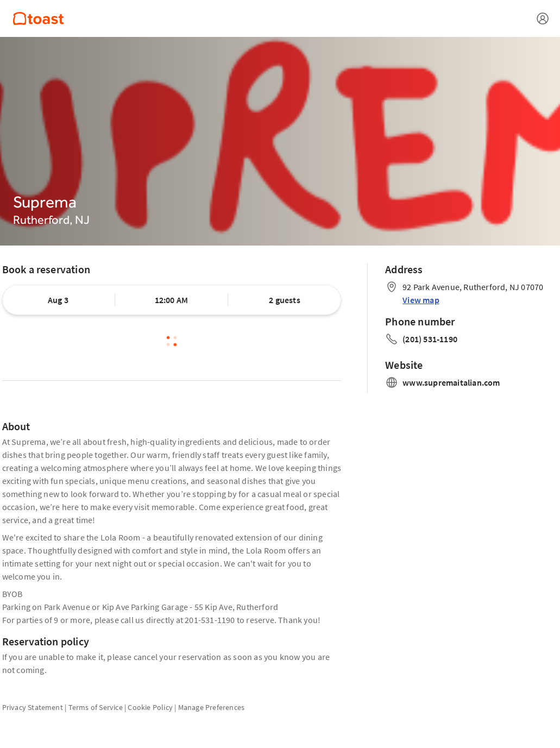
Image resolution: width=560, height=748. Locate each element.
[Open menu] (542, 18)
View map (420, 299)
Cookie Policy (150, 707)
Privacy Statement (32, 707)
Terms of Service (95, 707)
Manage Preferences (211, 707)
